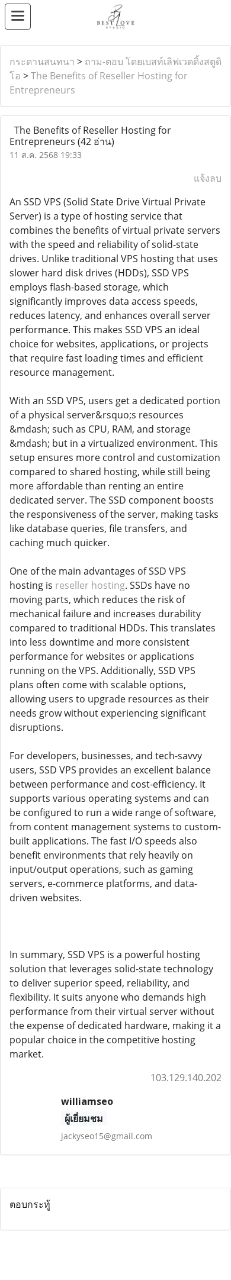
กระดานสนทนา (42, 61)
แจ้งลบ (208, 178)
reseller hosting (90, 585)
